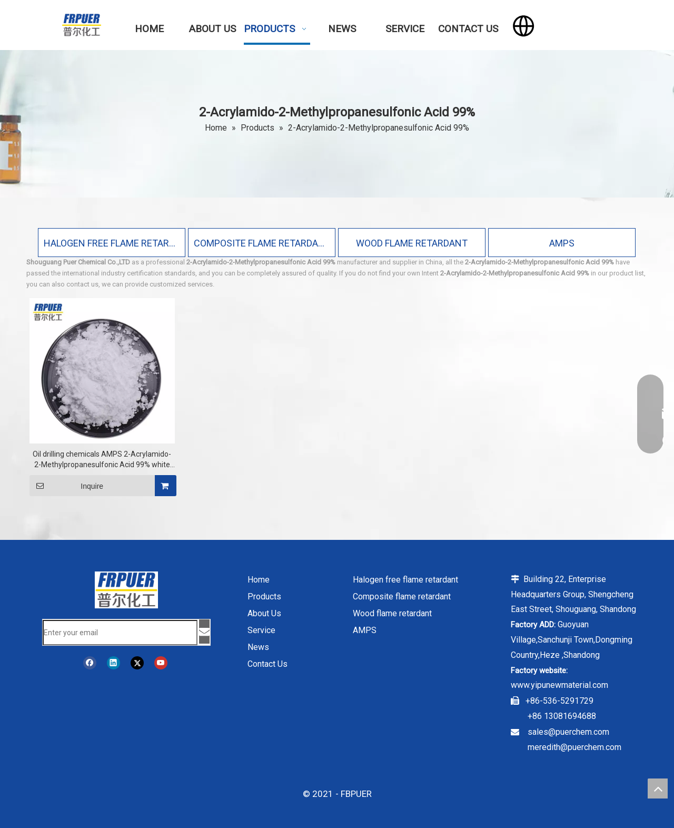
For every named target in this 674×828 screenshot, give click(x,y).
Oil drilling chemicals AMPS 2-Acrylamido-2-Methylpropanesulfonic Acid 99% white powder (102, 460)
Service (261, 630)
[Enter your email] (120, 632)
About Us (264, 613)
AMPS (561, 243)
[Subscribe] (204, 631)
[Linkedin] (113, 662)
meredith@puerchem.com (574, 747)
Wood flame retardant (392, 613)
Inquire (66, 485)
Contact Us (267, 664)
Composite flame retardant (402, 597)
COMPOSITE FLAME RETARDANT (262, 243)
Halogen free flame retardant (405, 580)
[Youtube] (160, 662)
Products (264, 597)
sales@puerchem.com (568, 732)
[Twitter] (137, 662)
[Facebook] (89, 662)
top (658, 788)
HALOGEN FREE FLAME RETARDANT (112, 243)
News (258, 647)
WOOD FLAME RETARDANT (412, 243)
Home (258, 580)
